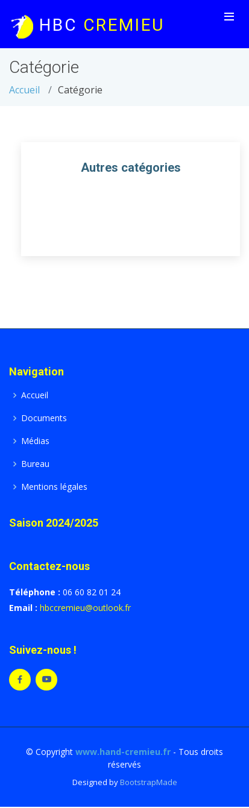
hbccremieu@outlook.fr (85, 607)
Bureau (35, 464)
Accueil (24, 89)
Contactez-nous (49, 566)
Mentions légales (54, 487)
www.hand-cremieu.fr (123, 751)
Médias (35, 441)
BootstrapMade (148, 782)
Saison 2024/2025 (53, 522)
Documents (44, 418)
